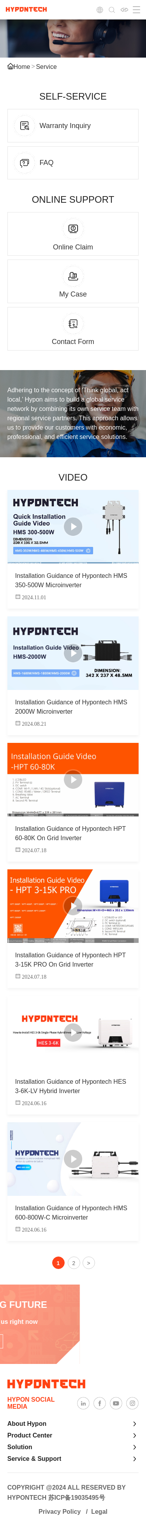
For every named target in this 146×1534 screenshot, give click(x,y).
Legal (99, 1511)
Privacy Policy (60, 1511)
